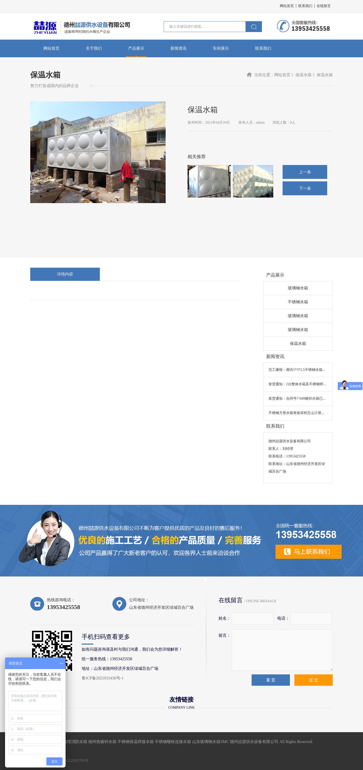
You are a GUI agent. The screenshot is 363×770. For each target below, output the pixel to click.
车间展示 (221, 48)
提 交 (313, 680)
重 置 (270, 680)
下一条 (305, 188)
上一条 (305, 172)
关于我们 (94, 48)
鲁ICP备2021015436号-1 (103, 678)
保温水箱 (298, 343)
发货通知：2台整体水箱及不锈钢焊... (297, 384)
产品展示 (136, 48)
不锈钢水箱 (298, 302)
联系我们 (305, 6)
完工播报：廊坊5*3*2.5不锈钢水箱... (296, 370)
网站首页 (287, 6)
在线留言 (324, 6)
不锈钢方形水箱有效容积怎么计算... (296, 413)
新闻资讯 (178, 48)
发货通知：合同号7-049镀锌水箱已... (296, 398)
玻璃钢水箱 (298, 288)
